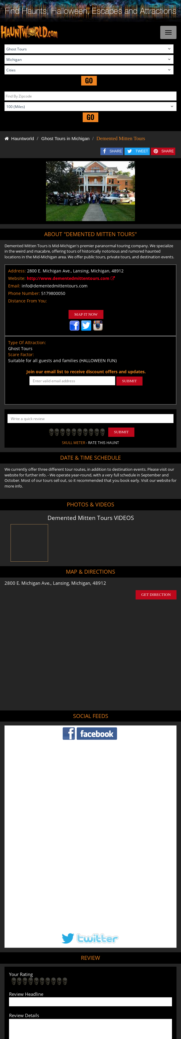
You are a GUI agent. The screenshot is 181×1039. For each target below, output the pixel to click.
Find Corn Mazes (150, 988)
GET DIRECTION (156, 594)
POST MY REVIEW (31, 934)
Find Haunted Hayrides (72, 988)
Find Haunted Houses (31, 988)
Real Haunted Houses (76, 996)
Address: (17, 271)
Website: (17, 278)
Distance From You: (27, 301)
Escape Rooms (110, 996)
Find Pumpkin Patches (113, 988)
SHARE (115, 151)
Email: (14, 286)
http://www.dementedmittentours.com (71, 278)
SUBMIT (129, 381)
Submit (121, 432)
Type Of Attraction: (27, 342)
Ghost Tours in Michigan (65, 138)
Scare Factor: (21, 354)
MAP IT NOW (85, 314)
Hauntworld (19, 138)
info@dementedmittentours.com (54, 286)
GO (89, 80)
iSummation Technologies (136, 1032)
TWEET (142, 151)
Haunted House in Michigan (114, 958)
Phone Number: (24, 293)
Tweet (75, 973)
